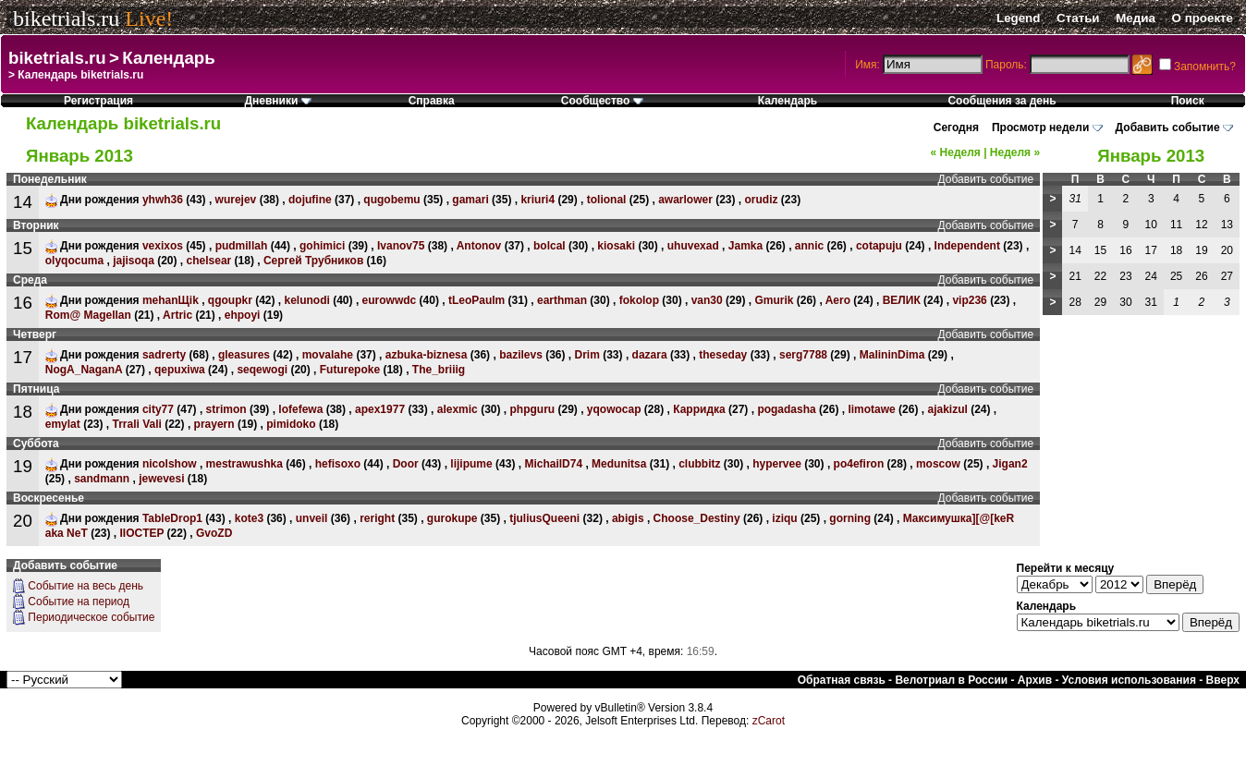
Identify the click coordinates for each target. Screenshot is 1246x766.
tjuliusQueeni (544, 518)
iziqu (784, 518)
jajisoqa (133, 260)
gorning (850, 518)
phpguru (532, 409)
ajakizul (947, 409)
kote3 (249, 518)
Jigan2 (1010, 463)
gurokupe (452, 518)
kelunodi (307, 300)
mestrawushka (244, 463)
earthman (562, 300)
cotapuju (879, 245)
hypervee (776, 463)
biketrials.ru (66, 18)
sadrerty (164, 354)
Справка (432, 100)
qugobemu (391, 199)
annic (809, 245)
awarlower (685, 199)
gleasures (244, 354)
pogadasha (786, 409)
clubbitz (699, 463)
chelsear (209, 260)
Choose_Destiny (697, 518)
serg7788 (803, 354)
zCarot (768, 720)
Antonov (479, 245)
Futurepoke (350, 369)
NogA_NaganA (84, 369)
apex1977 (380, 409)
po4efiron (859, 463)
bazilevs (521, 354)
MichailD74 (553, 463)
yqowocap (614, 409)
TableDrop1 (172, 518)
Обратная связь (842, 680)
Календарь (168, 57)
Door (406, 463)
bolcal (549, 245)
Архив (1035, 680)
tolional (607, 199)
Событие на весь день (85, 585)
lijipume (471, 463)
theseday (723, 354)
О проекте (1202, 18)
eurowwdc (389, 300)
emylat (62, 424)
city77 (158, 409)
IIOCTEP (141, 533)
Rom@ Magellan (88, 315)
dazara (649, 354)
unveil (312, 518)
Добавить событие (1168, 127)
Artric (177, 315)
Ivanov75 (400, 245)
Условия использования (1129, 680)
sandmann (101, 478)
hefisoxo (337, 463)
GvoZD (214, 533)
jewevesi (161, 478)
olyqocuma (74, 260)
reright (377, 518)
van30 (707, 300)
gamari (470, 199)
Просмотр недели (1040, 127)
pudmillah (241, 245)
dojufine (310, 199)
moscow (938, 463)
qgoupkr (230, 300)
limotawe (871, 409)
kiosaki (616, 245)
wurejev (236, 199)
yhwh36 (162, 199)
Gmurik (773, 300)
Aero (837, 300)
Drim (587, 354)
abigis (628, 518)
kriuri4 (537, 199)
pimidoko (290, 424)
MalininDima (892, 354)
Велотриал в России (951, 680)
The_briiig (438, 369)
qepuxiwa (179, 369)
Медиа (1135, 18)
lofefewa (300, 409)
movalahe (327, 354)
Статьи (1078, 18)
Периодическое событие (91, 617)
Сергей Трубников (313, 260)
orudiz (761, 199)
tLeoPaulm (476, 300)
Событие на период (78, 601)
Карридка (699, 409)
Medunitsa (619, 463)
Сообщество (602, 100)
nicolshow (169, 463)
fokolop (639, 300)
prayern (214, 424)
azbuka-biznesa (426, 354)
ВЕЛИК (902, 300)
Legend (1018, 18)
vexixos (162, 245)
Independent (967, 245)
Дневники (277, 100)
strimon (226, 409)
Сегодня (956, 127)
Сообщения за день (1001, 100)
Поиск (1187, 100)
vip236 (969, 300)
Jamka (745, 245)
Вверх (1223, 680)
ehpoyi (243, 315)
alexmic (457, 409)
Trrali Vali (136, 424)
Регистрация (98, 100)
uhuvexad (693, 245)
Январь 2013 (1150, 155)
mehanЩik (170, 300)
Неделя (956, 152)
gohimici (322, 245)
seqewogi (262, 369)
